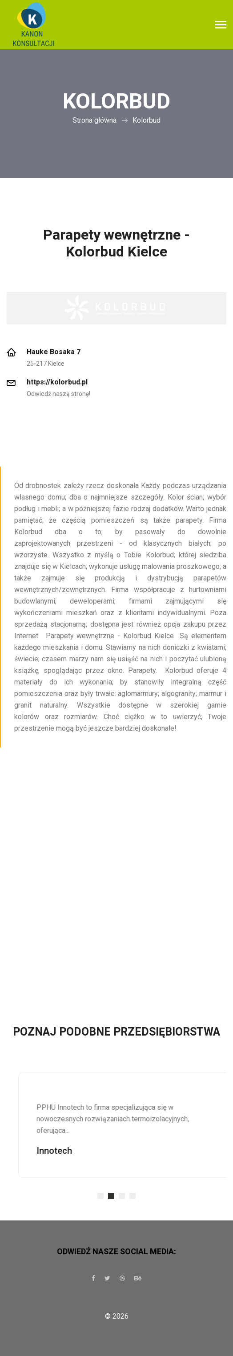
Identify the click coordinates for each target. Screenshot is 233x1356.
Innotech (67, 1150)
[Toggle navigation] (220, 25)
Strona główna (94, 120)
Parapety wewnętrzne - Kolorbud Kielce (116, 243)
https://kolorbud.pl (57, 382)
